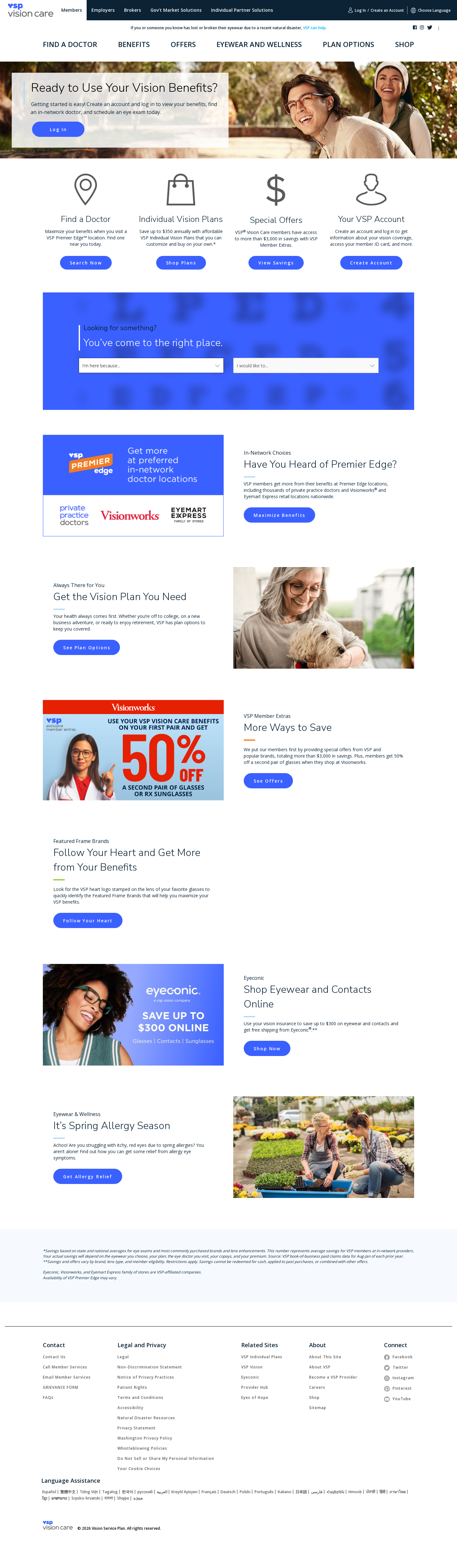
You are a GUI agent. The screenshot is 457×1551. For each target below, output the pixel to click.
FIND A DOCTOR (70, 44)
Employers (103, 10)
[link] (58, 129)
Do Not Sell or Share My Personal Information (165, 1458)
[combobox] (96, 365)
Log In (357, 10)
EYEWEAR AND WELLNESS (259, 44)
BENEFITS (134, 44)
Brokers (132, 10)
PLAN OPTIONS (348, 44)
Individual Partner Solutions (242, 10)
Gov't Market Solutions (176, 10)
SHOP (404, 44)
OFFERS (183, 44)
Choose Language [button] (431, 10)
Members (71, 10)
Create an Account (387, 10)
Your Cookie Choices (139, 1468)
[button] (444, 29)
